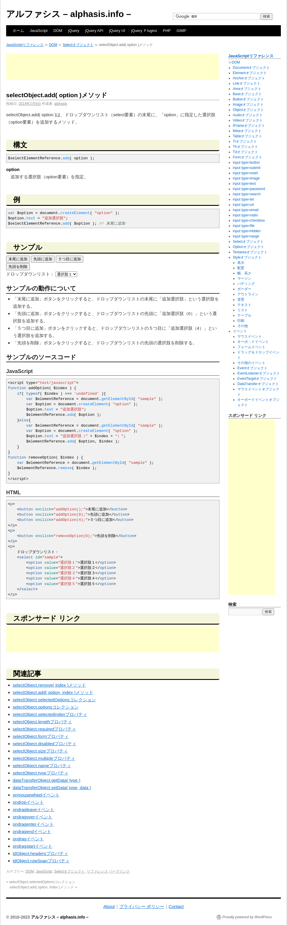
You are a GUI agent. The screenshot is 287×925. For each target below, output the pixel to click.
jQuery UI (117, 30)
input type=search (247, 194)
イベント (240, 331)
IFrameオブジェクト (249, 126)
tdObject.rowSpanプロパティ (41, 860)
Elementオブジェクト (250, 73)
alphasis (60, 104)
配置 (240, 268)
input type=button (246, 162)
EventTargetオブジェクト (257, 379)
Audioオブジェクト (248, 115)
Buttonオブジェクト (248, 99)
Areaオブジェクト (247, 89)
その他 (242, 326)
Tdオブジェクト (245, 152)
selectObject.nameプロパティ (42, 765)
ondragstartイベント (33, 846)
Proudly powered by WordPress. (247, 917)
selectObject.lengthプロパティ (42, 721)
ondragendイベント (32, 831)
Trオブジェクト (245, 141)
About (109, 906)
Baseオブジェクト (247, 94)
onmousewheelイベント (36, 794)
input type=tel (243, 199)
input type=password (249, 189)
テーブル (244, 315)
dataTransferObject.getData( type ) (46, 780)
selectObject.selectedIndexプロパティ (50, 714)
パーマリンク (119, 871)
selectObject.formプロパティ (41, 736)
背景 (240, 299)
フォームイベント (251, 347)
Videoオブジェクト (248, 120)
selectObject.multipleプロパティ (44, 758)
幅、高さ (244, 273)
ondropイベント (28, 802)
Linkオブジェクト (246, 83)
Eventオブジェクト (252, 368)
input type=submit (246, 168)
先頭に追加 (42, 259)
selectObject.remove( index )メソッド (49, 685)
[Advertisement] (112, 66)
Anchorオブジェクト (249, 78)
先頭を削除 (17, 266)
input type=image (246, 178)
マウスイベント (249, 336)
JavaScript (39, 30)
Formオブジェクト (247, 157)
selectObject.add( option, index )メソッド (53, 692)
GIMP (181, 30)
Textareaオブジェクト (250, 252)
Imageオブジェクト (248, 104)
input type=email (246, 210)
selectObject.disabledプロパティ (45, 743)
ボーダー (244, 289)
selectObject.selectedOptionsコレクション (54, 699)
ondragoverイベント (33, 816)
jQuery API (94, 30)
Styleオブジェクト (247, 257)
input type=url (243, 205)
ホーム (18, 30)
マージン (244, 278)
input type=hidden (247, 231)
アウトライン (247, 294)
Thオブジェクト (245, 147)
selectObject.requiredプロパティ (44, 728)
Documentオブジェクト (251, 68)
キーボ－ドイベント (253, 342)
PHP (167, 30)
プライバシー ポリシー (141, 906)
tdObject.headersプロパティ (40, 853)
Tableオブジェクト (247, 136)
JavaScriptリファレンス (25, 45)
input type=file (244, 226)
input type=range (246, 236)
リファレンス (97, 871)
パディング (246, 284)
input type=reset (245, 173)
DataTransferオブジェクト (258, 384)
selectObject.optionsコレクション (46, 707)
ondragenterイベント (33, 824)
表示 (240, 263)
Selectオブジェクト (78, 45)
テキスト (244, 305)
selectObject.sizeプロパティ (40, 750)
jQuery (73, 30)
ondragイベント (28, 838)
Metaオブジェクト (247, 131)
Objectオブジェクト (248, 110)
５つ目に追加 (69, 259)
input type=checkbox (249, 220)
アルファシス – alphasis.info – (68, 14)
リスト (242, 310)
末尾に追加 (17, 259)
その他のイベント (251, 363)
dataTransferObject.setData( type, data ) (52, 787)
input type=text (244, 184)
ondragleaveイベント (34, 809)
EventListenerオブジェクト (258, 373)
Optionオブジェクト (248, 247)
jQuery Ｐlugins (144, 30)
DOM (57, 30)
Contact (176, 906)
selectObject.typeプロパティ (40, 772)
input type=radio (245, 215)
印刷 (240, 321)
